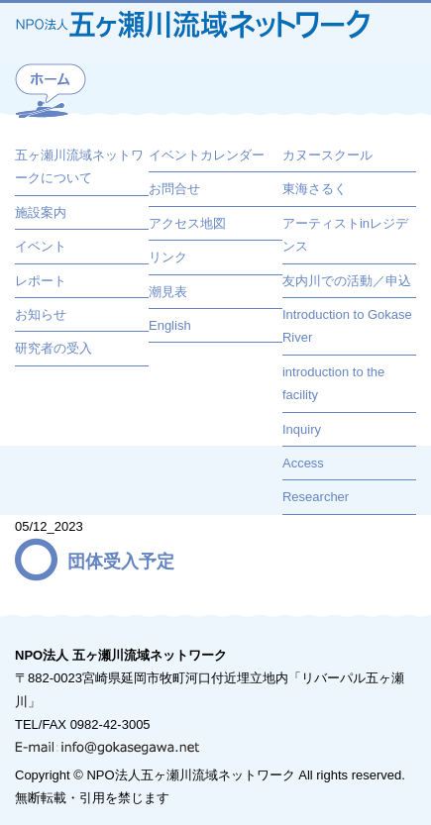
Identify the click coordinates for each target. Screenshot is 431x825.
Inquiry (301, 429)
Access (303, 463)
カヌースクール (327, 155)
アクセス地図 (187, 223)
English (170, 325)
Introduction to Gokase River (347, 326)
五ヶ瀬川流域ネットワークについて (79, 166)
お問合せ (174, 188)
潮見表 (168, 291)
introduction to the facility (333, 383)
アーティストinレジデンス (345, 235)
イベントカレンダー (207, 155)
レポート (40, 280)
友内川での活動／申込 (346, 280)
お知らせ (40, 314)
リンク (168, 257)
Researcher (315, 496)
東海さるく (314, 188)
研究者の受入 (53, 348)
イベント (40, 246)
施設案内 (40, 212)
